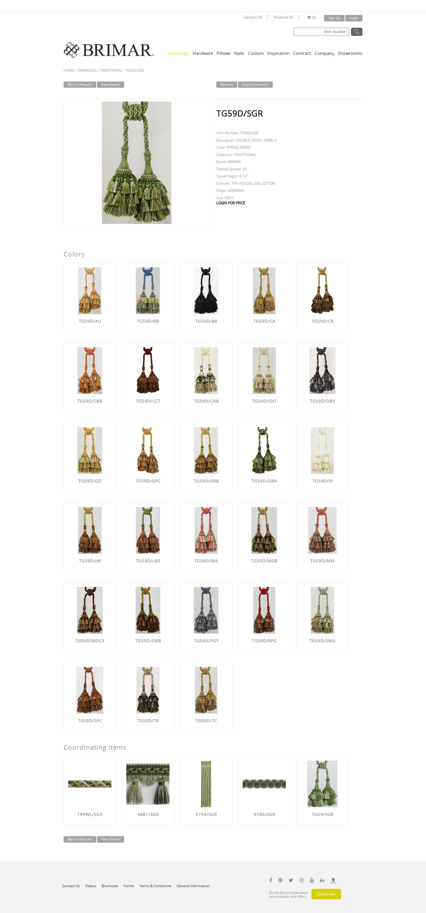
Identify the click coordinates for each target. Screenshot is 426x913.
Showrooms (350, 53)
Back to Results (80, 84)
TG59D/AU (90, 321)
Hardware (203, 53)
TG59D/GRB (206, 481)
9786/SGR (264, 814)
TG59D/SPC (90, 720)
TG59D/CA (264, 321)
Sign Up (334, 17)
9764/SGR (206, 814)
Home (69, 70)
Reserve (226, 84)
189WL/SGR (89, 814)
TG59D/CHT (264, 401)
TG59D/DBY (322, 401)
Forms (129, 885)
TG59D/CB (323, 321)
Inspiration (278, 53)
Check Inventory (255, 84)
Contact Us (71, 885)
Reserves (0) (283, 17)
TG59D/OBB (148, 640)
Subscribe (326, 894)
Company (324, 53)
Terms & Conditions (155, 885)
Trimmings (178, 53)
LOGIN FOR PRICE (230, 203)
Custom (256, 53)
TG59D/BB (148, 321)
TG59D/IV (322, 481)
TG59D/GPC (148, 481)
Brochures (110, 885)
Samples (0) (252, 17)
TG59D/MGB (264, 561)
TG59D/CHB (206, 401)
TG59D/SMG (322, 640)
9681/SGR (148, 814)
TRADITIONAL (111, 70)
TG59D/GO (90, 481)
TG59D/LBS (148, 561)
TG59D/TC (206, 720)
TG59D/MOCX (90, 640)
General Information (193, 885)
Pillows (224, 53)
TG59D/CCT (148, 401)
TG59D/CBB (89, 401)
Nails (239, 53)
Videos (90, 885)
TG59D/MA (206, 561)
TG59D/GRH (264, 481)
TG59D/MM (322, 561)
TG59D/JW (90, 561)
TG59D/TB (148, 720)
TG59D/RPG (264, 640)
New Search (110, 84)
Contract (302, 53)
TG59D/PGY (206, 640)
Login (353, 17)
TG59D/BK (206, 321)
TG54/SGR (322, 814)
